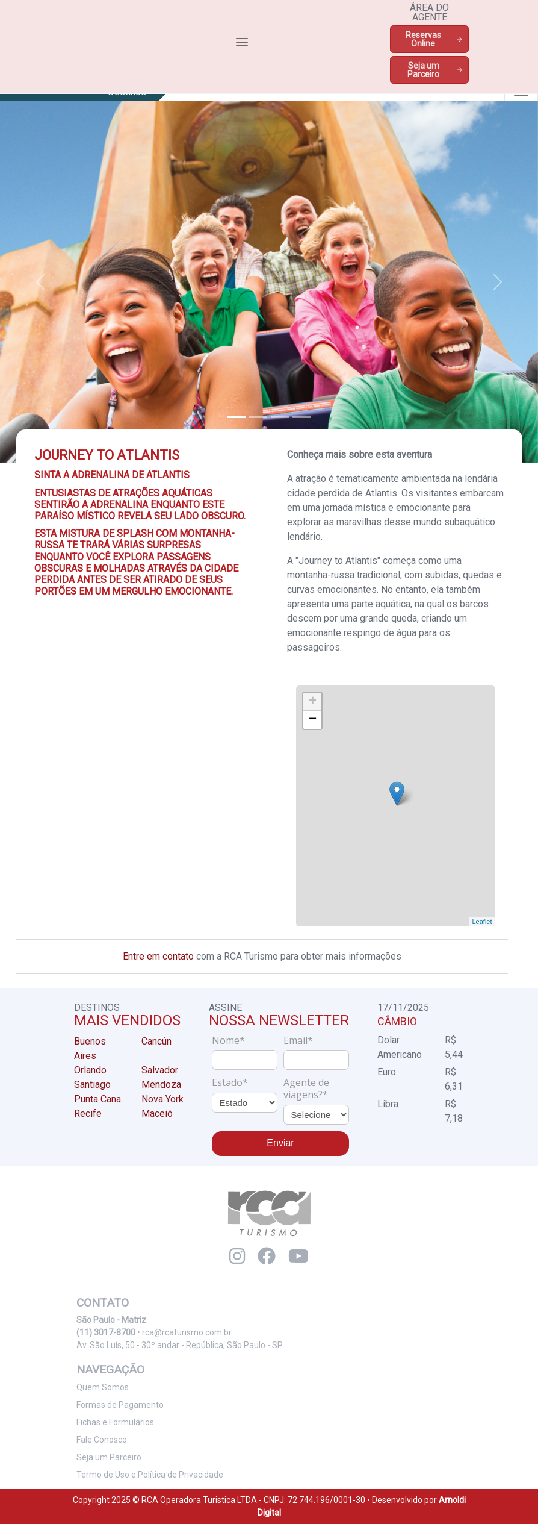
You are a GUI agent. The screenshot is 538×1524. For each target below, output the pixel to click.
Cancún (156, 1041)
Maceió (157, 1113)
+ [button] (313, 702)
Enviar (280, 1143)
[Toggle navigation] (242, 42)
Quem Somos (102, 1387)
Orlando (90, 1070)
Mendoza (161, 1084)
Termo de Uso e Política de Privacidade (149, 1474)
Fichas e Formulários (115, 1422)
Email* (298, 1040)
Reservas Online (434, 39)
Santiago (92, 1084)
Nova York (162, 1099)
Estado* (230, 1082)
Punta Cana (97, 1099)
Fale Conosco (101, 1439)
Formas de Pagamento (120, 1405)
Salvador (159, 1070)
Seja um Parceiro (435, 70)
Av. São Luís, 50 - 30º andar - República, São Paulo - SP (179, 1345)
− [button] (313, 720)
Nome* (228, 1040)
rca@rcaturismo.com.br (187, 1332)
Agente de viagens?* (306, 1088)
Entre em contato (158, 956)
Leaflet (481, 921)
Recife (88, 1113)
